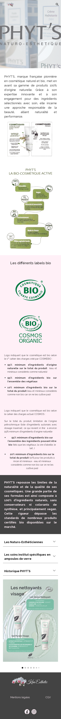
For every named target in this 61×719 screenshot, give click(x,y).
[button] (4, 4)
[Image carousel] (30, 624)
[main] (30, 96)
